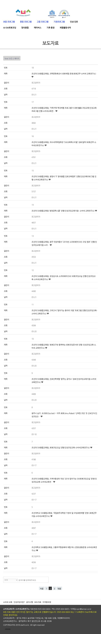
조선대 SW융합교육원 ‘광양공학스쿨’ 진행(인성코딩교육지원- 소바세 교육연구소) (63, 211)
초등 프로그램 (9, 22)
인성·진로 (74, 22)
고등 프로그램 (42, 22)
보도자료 (37, 602)
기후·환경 (50, 28)
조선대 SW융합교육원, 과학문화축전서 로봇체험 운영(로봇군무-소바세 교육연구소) (64, 74)
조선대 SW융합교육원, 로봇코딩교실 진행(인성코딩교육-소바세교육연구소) (61, 447)
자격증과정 (46, 602)
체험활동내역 (65, 28)
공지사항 (29, 602)
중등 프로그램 (26, 22)
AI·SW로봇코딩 (9, 28)
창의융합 (25, 28)
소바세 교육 (7, 602)
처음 (41, 589)
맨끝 (59, 589)
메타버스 (37, 28)
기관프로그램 (59, 22)
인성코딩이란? (19, 602)
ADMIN (7, 629)
